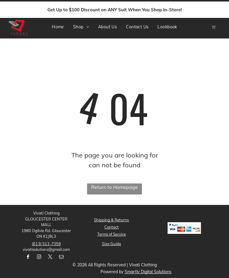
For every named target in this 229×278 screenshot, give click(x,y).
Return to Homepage (114, 187)
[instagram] (39, 258)
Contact (111, 227)
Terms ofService (111, 234)
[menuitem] (58, 27)
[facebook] (28, 258)
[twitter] (50, 258)
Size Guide (111, 243)
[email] (61, 258)
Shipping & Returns (111, 219)
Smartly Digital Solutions (148, 271)
